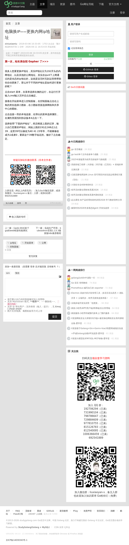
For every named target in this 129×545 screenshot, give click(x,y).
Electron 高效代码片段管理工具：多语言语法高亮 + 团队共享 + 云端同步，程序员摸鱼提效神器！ (97, 295)
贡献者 (28, 511)
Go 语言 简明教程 (79, 283)
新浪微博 (64, 511)
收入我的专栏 (17, 216)
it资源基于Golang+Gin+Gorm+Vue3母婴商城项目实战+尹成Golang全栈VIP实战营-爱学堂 (97, 331)
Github (50, 511)
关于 (8, 511)
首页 (8, 23)
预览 (17, 273)
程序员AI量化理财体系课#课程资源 (87, 195)
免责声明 (87, 511)
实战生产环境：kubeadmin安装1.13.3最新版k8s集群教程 (49, 230)
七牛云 (67, 527)
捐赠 (113, 511)
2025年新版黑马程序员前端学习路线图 (89, 159)
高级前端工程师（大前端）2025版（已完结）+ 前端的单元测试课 (97, 167)
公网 (42, 243)
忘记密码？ (109, 59)
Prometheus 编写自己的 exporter (87, 288)
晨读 (39, 511)
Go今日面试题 (78, 87)
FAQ (17, 511)
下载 (101, 4)
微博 (19, 203)
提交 (54, 316)
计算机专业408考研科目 (82, 185)
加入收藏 (9, 203)
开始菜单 (27, 243)
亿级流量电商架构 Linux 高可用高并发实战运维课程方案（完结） (96, 177)
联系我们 (101, 511)
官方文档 (115, 4)
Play (75, 511)
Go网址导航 (87, 3)
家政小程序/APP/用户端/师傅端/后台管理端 (90, 308)
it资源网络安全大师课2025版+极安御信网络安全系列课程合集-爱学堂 (97, 321)
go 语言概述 (76, 149)
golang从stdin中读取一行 (83, 278)
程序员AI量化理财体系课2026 (84, 190)
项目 (52, 4)
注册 (112, 12)
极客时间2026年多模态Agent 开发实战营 (90, 208)
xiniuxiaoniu (11, 44)
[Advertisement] (91, 114)
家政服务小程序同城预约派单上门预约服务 (90, 313)
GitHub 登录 (90, 69)
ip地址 (11, 243)
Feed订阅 (18, 514)
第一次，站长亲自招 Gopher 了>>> (27, 61)
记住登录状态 (75, 48)
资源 (62, 4)
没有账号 (51, 266)
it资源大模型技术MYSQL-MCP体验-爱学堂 (90, 338)
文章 (42, 4)
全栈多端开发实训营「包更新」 (85, 303)
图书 (72, 4)
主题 (32, 4)
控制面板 (13, 246)
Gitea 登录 (91, 76)
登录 (122, 12)
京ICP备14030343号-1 (16, 540)
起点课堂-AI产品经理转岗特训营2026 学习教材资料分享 (96, 200)
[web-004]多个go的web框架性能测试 (17, 229)
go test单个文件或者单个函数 (84, 154)
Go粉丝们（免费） (107, 495)
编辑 (8, 273)
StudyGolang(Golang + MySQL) (34, 527)
